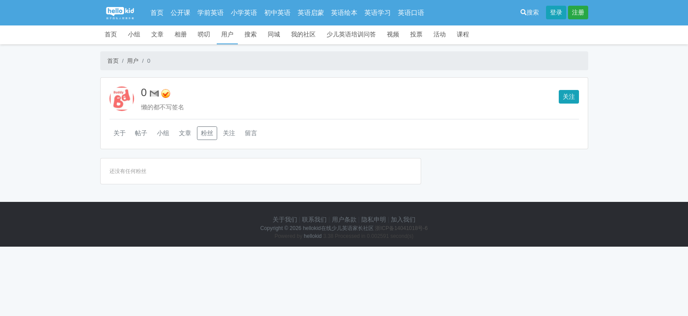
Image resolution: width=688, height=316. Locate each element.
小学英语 (244, 12)
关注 (569, 96)
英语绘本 (344, 12)
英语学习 (377, 12)
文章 (157, 34)
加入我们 (403, 219)
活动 (439, 34)
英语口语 (411, 12)
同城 (274, 34)
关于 (119, 132)
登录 (556, 12)
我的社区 (303, 34)
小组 (134, 34)
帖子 (141, 132)
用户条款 (344, 219)
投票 (416, 34)
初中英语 (277, 12)
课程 (463, 34)
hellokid (313, 236)
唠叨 (204, 34)
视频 (393, 34)
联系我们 (314, 219)
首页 (157, 12)
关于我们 (285, 219)
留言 (251, 132)
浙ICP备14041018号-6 (401, 228)
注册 (578, 12)
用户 (227, 34)
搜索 (530, 12)
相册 (181, 34)
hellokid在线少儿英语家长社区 (338, 228)
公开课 (180, 12)
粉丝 (207, 132)
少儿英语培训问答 (351, 34)
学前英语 (210, 12)
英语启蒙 (311, 12)
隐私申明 (373, 219)
